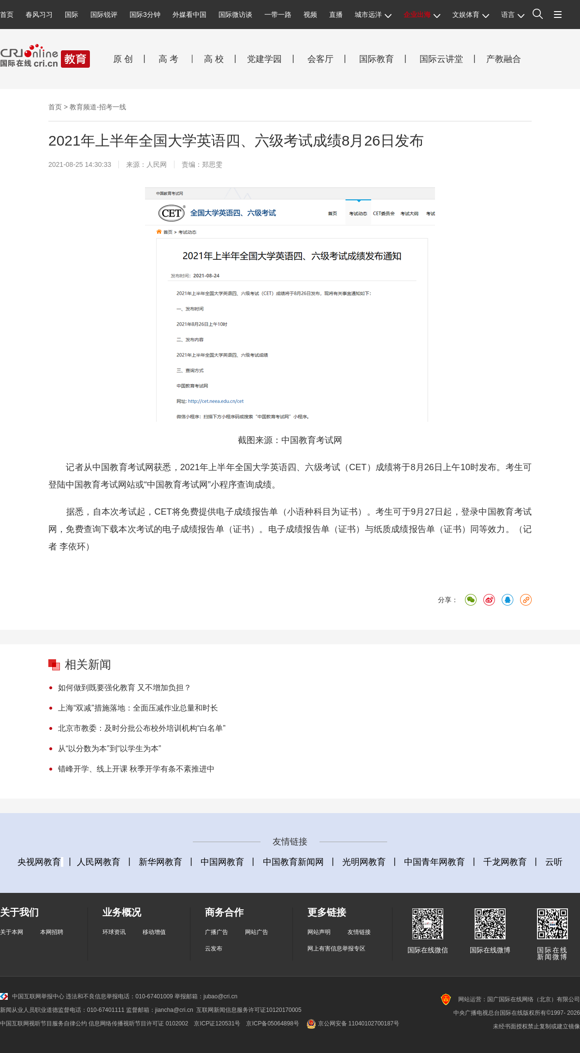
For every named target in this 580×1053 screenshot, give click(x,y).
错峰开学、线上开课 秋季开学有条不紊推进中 (136, 769)
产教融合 (506, 59)
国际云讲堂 (440, 59)
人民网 (156, 164)
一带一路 (277, 14)
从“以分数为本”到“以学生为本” (109, 748)
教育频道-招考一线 (98, 107)
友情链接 (359, 932)
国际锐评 (103, 14)
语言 (512, 14)
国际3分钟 (145, 14)
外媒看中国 (189, 14)
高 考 (168, 59)
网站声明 (319, 932)
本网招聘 (51, 932)
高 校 (217, 59)
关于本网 (11, 932)
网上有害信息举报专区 (336, 948)
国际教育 (375, 59)
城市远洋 (373, 14)
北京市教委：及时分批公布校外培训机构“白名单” (142, 728)
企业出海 (422, 14)
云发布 (213, 948)
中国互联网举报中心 (32, 996)
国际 (71, 14)
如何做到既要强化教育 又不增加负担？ (124, 687)
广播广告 (216, 932)
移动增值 (154, 932)
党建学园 (263, 59)
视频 (310, 14)
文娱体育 (470, 14)
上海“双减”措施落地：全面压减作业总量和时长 (138, 708)
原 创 (126, 59)
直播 (336, 14)
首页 (7, 14)
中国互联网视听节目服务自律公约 (43, 1023)
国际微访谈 (235, 14)
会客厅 (318, 59)
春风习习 (39, 14)
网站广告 (256, 932)
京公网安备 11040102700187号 (352, 1023)
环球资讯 (114, 932)
